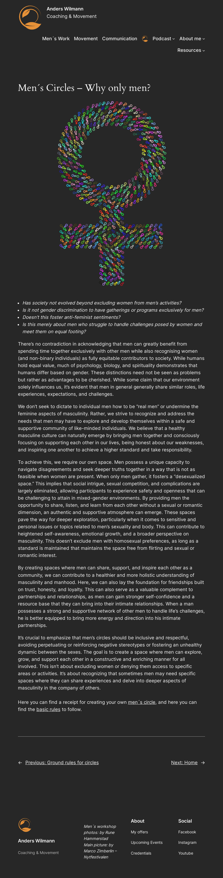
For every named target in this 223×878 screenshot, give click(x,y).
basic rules (48, 709)
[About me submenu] (203, 38)
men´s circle (141, 702)
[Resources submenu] (203, 50)
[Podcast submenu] (173, 38)
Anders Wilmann (65, 9)
